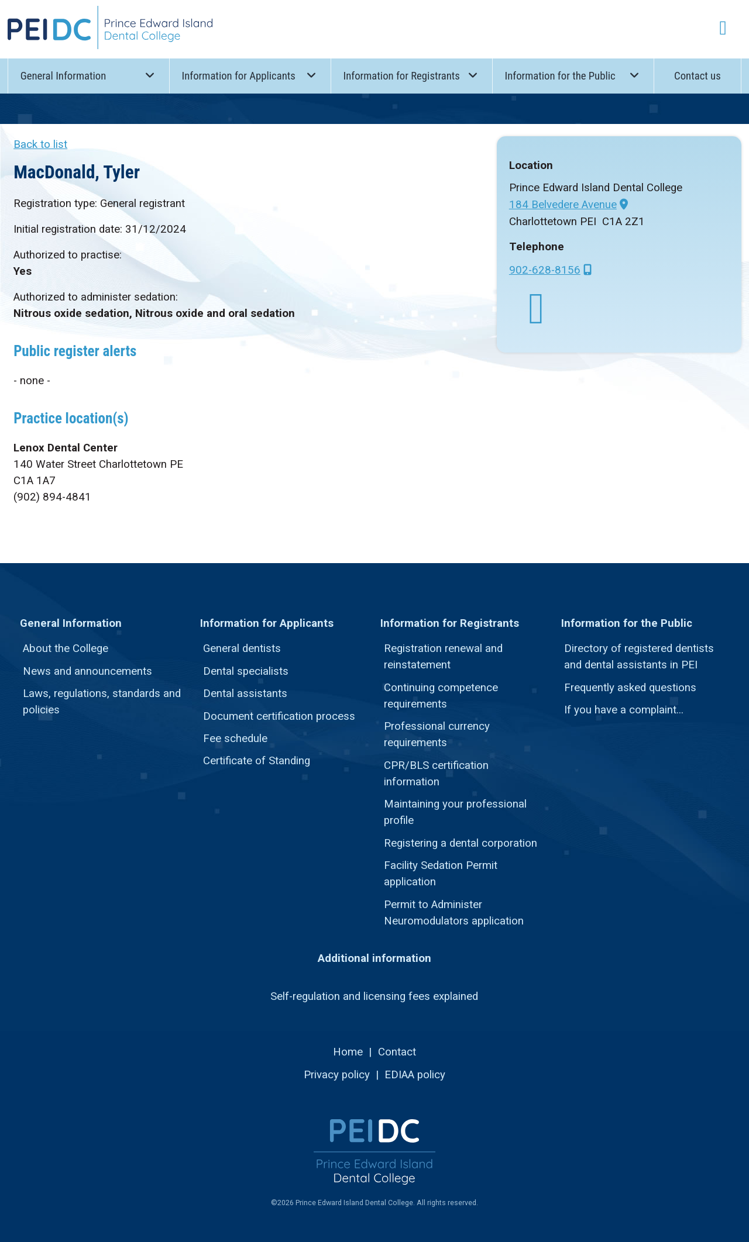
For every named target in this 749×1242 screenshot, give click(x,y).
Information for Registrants (411, 75)
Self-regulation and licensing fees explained (374, 996)
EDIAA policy (414, 1074)
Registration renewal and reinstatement (443, 656)
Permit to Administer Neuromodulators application (454, 912)
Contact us (697, 76)
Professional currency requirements (437, 734)
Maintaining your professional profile (455, 812)
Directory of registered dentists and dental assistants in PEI (639, 656)
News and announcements (87, 671)
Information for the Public (572, 75)
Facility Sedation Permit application (440, 873)
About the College (65, 648)
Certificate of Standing (256, 760)
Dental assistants (245, 693)
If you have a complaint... (623, 709)
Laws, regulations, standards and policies (102, 701)
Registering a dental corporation (460, 843)
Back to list (40, 144)
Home (348, 1052)
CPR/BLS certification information (436, 773)
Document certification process (279, 716)
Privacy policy (337, 1074)
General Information (88, 75)
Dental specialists (245, 671)
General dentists (242, 648)
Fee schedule (235, 738)
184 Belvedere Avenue (563, 204)
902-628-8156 (544, 270)
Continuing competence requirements (441, 695)
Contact (397, 1052)
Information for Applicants (250, 75)
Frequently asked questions (630, 687)
